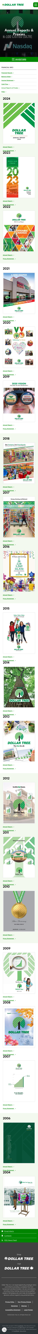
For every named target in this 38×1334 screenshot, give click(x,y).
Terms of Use (23, 1331)
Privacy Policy (9, 1302)
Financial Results (6, 73)
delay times (22, 1327)
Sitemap (24, 1306)
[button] (35, 4)
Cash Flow (4, 84)
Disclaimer (14, 1306)
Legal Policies (28, 1310)
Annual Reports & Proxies (9, 88)
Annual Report (8, 147)
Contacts (7, 1236)
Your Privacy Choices (24, 1302)
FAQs (3, 92)
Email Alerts (9, 1231)
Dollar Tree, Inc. (15, 1314)
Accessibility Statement (12, 1310)
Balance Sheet (6, 76)
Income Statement (7, 80)
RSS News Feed (10, 1240)
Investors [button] (19, 59)
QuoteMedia (20, 1325)
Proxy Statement (8, 150)
